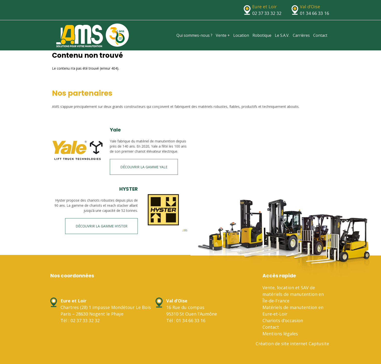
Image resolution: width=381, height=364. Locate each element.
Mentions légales (280, 333)
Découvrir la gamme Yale (143, 167)
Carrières (301, 35)
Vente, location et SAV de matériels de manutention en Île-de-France (293, 294)
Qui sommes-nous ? (194, 35)
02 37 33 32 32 (266, 13)
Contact (320, 35)
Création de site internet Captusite (292, 343)
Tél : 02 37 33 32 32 (80, 320)
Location (241, 35)
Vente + (223, 35)
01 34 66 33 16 (314, 13)
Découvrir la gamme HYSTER (101, 226)
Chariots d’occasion (282, 320)
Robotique (261, 35)
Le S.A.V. (282, 35)
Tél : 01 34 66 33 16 (185, 320)
